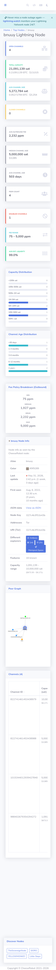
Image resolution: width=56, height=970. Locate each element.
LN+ (40, 542)
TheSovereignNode (17, 950)
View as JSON (33, 508)
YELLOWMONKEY (16, 956)
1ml (30, 542)
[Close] (52, 17)
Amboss (32, 538)
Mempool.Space (35, 549)
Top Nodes (19, 30)
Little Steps (35, 956)
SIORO (34, 950)
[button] (27, 5)
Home (7, 30)
